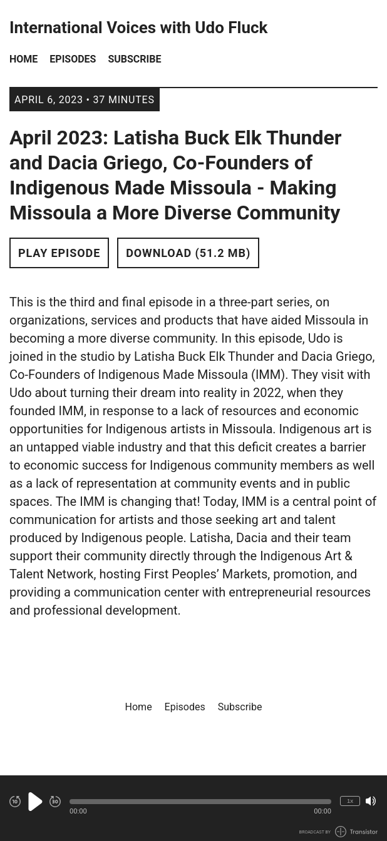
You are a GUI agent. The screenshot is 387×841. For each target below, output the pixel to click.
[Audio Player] (193, 808)
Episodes (72, 59)
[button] (200, 801)
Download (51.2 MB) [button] (188, 252)
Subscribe (134, 59)
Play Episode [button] (59, 252)
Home (23, 59)
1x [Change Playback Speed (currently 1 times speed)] (350, 800)
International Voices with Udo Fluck (138, 28)
